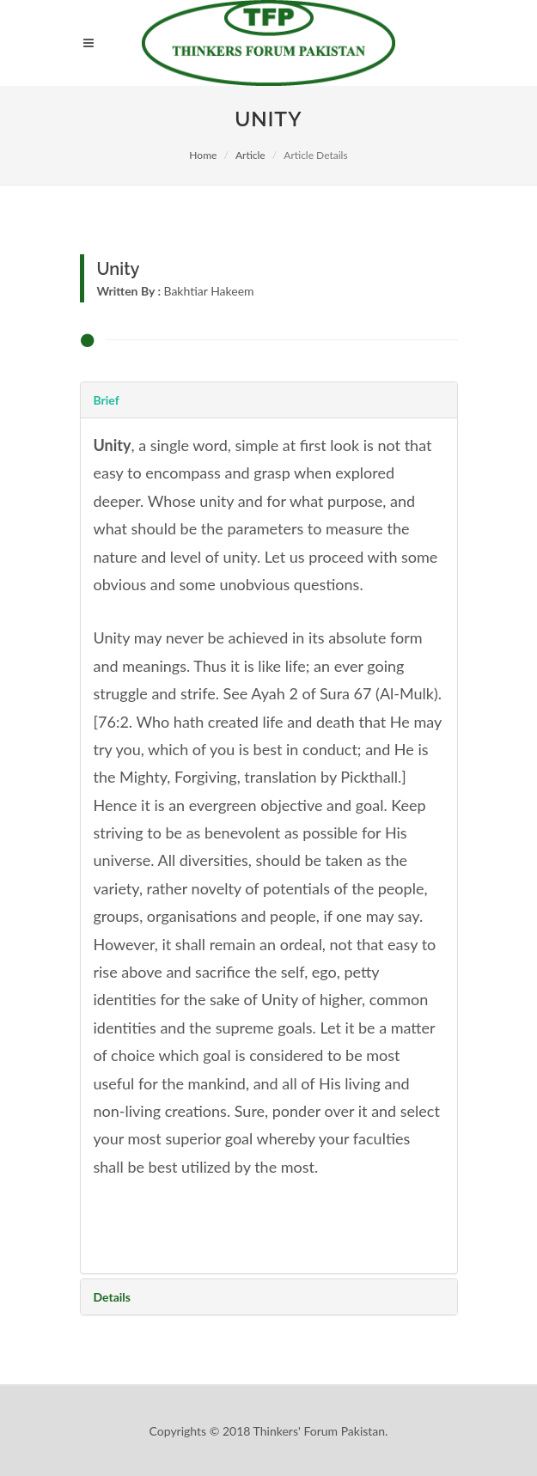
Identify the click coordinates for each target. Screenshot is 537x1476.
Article (250, 155)
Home (203, 155)
